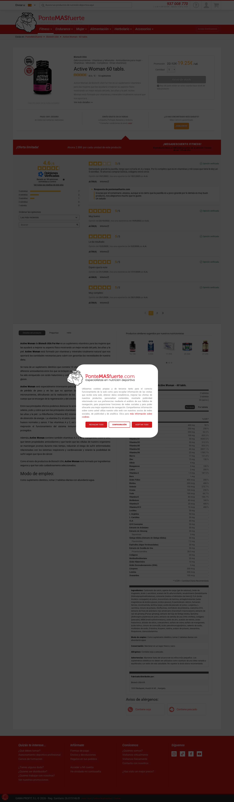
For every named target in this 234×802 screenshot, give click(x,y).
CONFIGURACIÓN (119, 425)
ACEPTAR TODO (142, 425)
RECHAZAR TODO (96, 425)
